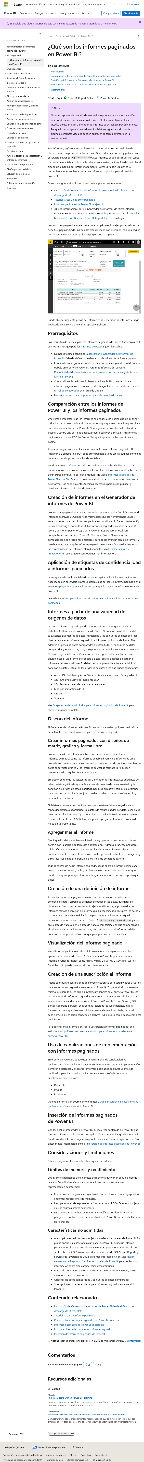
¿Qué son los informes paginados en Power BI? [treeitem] (26, 62)
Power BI (85, 36)
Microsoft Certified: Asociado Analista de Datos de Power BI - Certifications (87, 1414)
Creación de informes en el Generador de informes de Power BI (82, 80)
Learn (51, 36)
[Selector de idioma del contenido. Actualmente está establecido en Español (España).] (14, 1447)
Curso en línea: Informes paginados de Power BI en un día (86, 1320)
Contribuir (86, 1455)
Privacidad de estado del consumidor (21, 1459)
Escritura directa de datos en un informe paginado (82, 1329)
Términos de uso (54, 1459)
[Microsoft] (6, 4)
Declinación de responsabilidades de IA (22, 1455)
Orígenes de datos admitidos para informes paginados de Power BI (91, 705)
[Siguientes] (115, 4)
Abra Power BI (131, 13)
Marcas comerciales (77, 1459)
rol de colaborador (68, 390)
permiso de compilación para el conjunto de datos (93, 395)
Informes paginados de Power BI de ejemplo (79, 204)
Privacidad (100, 1455)
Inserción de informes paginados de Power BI (114, 1143)
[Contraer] (40, 34)
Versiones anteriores (56, 1455)
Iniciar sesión (133, 4)
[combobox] (22, 40)
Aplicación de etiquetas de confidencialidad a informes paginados (83, 84)
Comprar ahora (111, 13)
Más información (132, 1340)
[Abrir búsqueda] (122, 4)
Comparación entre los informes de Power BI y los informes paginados (86, 75)
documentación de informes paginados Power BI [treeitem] (21, 48)
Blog (72, 1455)
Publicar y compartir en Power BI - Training (70, 1397)
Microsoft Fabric (67, 36)
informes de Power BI (93, 346)
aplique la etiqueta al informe (74, 586)
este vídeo (69, 465)
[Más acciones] (138, 36)
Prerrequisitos (57, 71)
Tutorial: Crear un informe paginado (74, 199)
